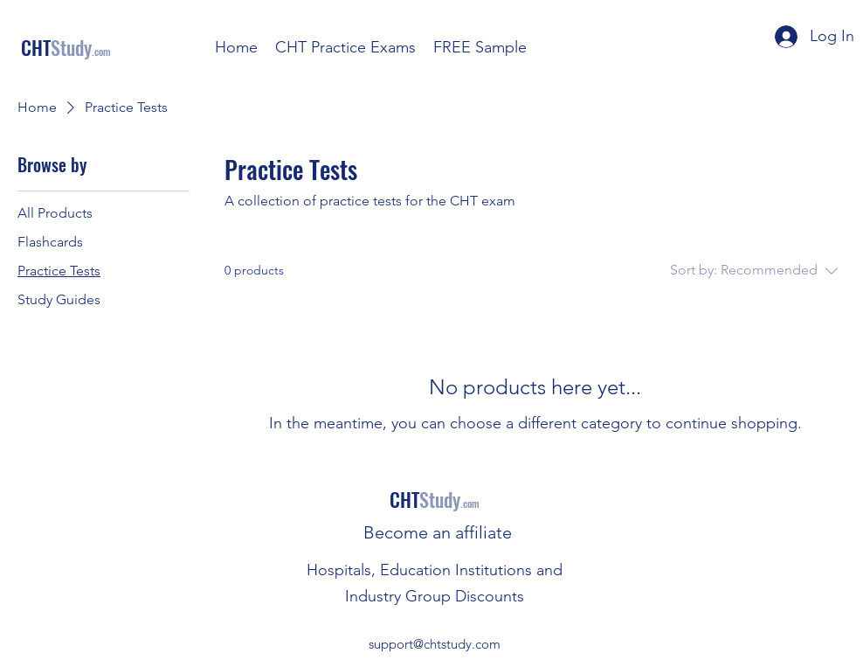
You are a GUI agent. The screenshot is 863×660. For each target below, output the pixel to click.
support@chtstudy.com (435, 644)
